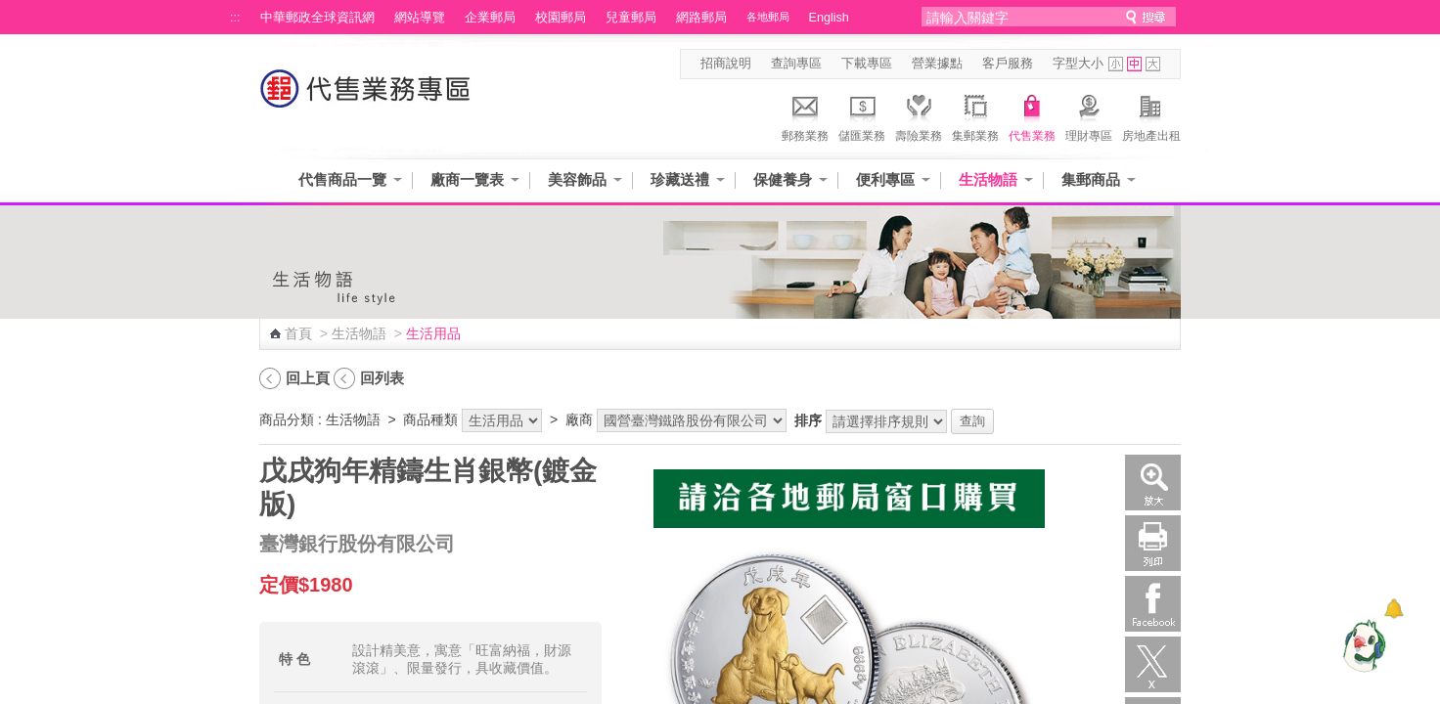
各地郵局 (767, 16)
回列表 (382, 378)
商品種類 (430, 419)
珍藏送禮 (680, 179)
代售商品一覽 (342, 179)
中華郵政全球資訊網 (317, 17)
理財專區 (1088, 115)
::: (235, 17)
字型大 (1153, 64)
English (829, 17)
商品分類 (286, 419)
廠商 (579, 419)
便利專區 (885, 179)
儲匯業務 (861, 115)
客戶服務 (1007, 63)
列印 (1153, 543)
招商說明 (725, 63)
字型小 (1115, 64)
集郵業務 (975, 115)
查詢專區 (796, 63)
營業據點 (937, 63)
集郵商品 (1090, 179)
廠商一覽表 (467, 179)
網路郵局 (701, 17)
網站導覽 (419, 17)
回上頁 (308, 378)
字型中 (1134, 64)
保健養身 (782, 179)
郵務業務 (805, 115)
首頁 (298, 333)
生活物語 (988, 179)
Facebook (1153, 604)
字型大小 (1078, 63)
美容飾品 (577, 179)
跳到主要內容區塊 (10, 10)
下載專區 (866, 63)
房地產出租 (1151, 115)
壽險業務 (918, 115)
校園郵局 (560, 17)
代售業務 (1032, 115)
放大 (1153, 482)
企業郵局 (490, 17)
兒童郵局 (631, 17)
